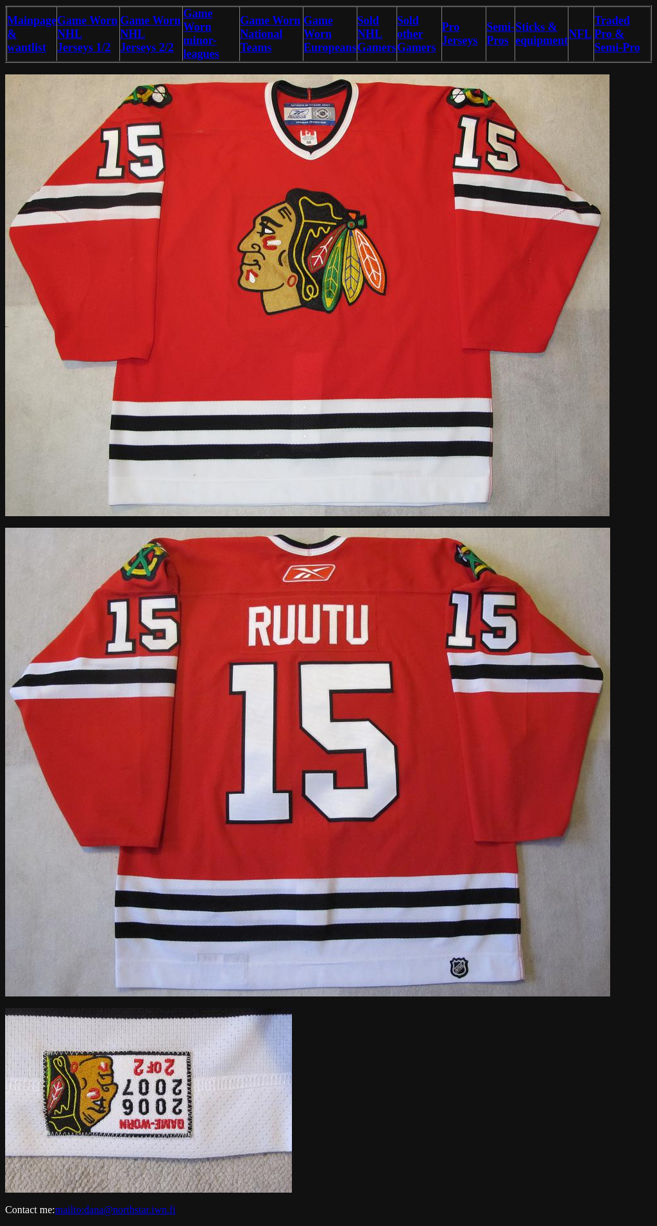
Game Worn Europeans (330, 34)
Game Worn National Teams (270, 34)
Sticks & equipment (541, 34)
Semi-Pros (500, 34)
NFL (580, 34)
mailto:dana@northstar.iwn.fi (115, 1209)
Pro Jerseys (460, 34)
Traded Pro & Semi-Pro (617, 34)
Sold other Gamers (416, 34)
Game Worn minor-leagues (201, 33)
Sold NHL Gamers (377, 34)
